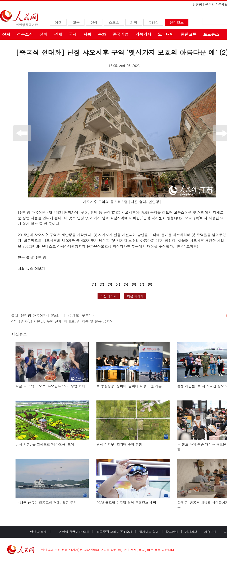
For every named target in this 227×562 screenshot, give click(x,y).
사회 (87, 34)
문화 (102, 34)
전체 (6, 34)
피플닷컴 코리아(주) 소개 (114, 531)
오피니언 (166, 34)
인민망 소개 (38, 531)
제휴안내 (210, 531)
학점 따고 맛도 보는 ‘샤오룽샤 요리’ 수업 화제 (50, 386)
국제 (73, 34)
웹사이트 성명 (149, 531)
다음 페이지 (135, 296)
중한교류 (188, 34)
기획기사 (143, 34)
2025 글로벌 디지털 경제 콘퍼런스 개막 (126, 502)
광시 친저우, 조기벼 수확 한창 (119, 444)
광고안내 (172, 531)
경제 (58, 34)
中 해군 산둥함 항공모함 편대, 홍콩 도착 (46, 502)
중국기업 (121, 34)
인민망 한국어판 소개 (74, 531)
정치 (43, 34)
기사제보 (191, 531)
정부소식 (25, 34)
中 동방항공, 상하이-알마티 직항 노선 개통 (129, 386)
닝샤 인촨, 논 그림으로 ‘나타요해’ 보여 (45, 444)
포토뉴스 (211, 34)
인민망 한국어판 (34, 315)
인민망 (197, 4)
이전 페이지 (108, 296)
